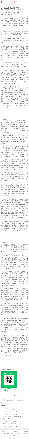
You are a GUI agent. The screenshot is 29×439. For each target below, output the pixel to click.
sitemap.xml (15, 431)
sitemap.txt (20, 431)
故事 (10, 5)
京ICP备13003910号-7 (10, 433)
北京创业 (10, 431)
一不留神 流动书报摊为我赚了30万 (7, 401)
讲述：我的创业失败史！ (9, 419)
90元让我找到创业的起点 (9, 409)
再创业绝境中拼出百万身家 (20, 401)
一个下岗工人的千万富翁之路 (10, 411)
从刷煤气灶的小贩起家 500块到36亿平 (12, 416)
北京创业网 (14, 2)
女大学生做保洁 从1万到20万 (10, 8)
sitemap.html (25, 431)
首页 (7, 5)
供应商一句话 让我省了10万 (9, 424)
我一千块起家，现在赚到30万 (10, 414)
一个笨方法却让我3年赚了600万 (10, 426)
